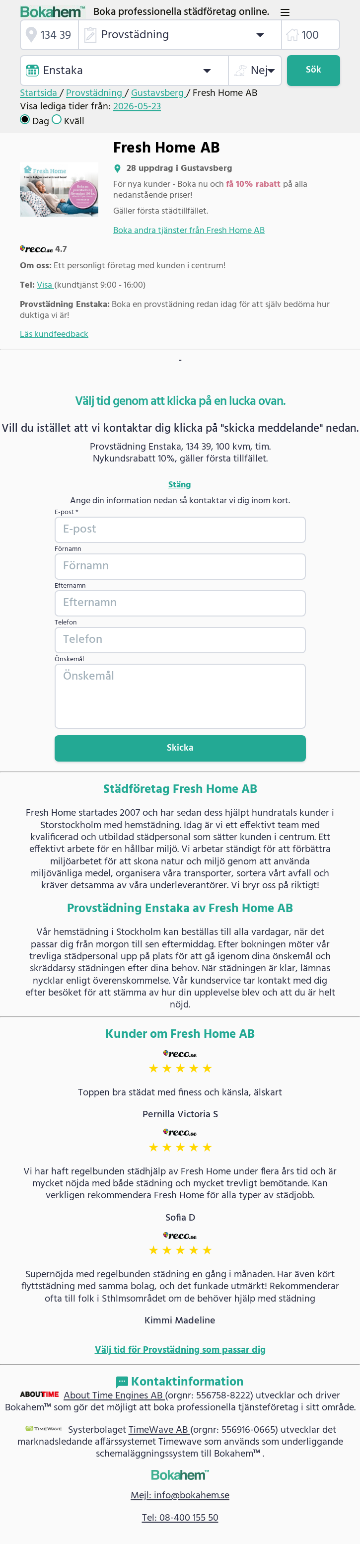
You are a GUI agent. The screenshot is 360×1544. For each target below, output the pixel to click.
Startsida (40, 93)
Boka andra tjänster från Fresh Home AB (189, 231)
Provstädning (95, 93)
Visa (45, 285)
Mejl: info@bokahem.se (180, 1496)
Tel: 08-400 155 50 (180, 1518)
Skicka (180, 748)
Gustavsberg (158, 93)
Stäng (179, 485)
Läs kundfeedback (54, 334)
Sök (313, 70)
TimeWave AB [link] (159, 1430)
